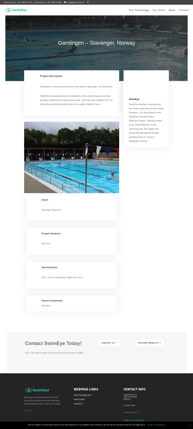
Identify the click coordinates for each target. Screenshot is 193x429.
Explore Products (146, 344)
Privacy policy (159, 425)
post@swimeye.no (131, 412)
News (172, 10)
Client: (49, 203)
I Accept (150, 425)
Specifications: (53, 270)
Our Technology (139, 10)
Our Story (159, 10)
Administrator (28, 410)
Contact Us (108, 344)
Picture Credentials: (55, 302)
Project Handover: (54, 237)
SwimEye (134, 101)
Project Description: (52, 77)
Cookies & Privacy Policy (134, 420)
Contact (184, 10)
